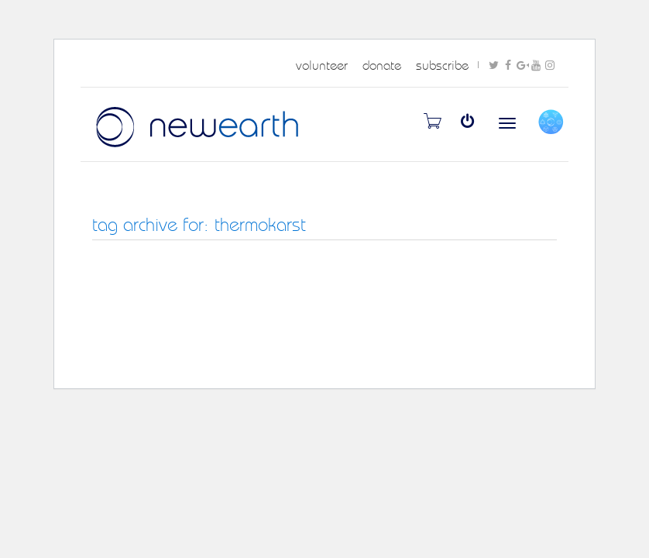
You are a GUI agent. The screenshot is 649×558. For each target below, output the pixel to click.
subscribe (442, 65)
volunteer (322, 65)
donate (381, 65)
